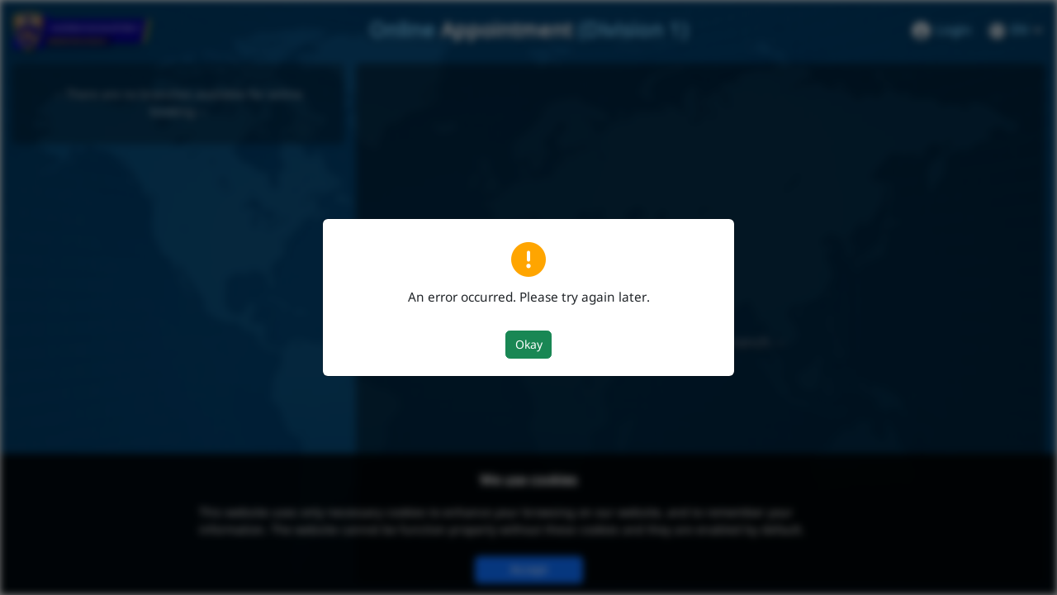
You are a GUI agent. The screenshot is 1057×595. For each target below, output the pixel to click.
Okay (529, 345)
